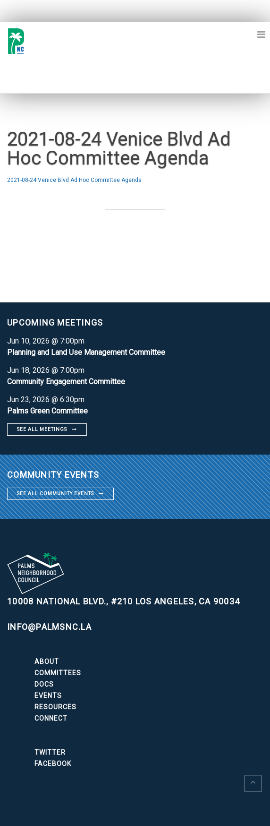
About (46, 661)
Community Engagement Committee (66, 381)
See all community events (55, 493)
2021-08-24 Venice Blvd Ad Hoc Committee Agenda (74, 180)
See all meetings (42, 429)
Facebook (52, 763)
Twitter (50, 752)
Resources (55, 707)
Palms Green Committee (47, 410)
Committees (57, 673)
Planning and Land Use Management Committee (86, 352)
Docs (44, 684)
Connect (51, 718)
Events (48, 695)
